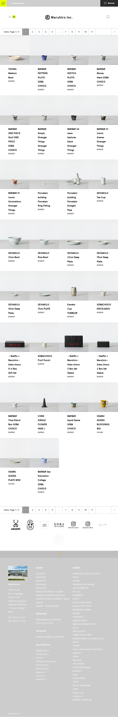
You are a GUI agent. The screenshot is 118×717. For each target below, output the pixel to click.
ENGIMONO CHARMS (82, 610)
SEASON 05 (41, 588)
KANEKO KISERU (80, 620)
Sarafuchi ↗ (41, 672)
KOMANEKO (78, 595)
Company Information (46, 661)
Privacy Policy (42, 665)
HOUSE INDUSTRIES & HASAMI (49, 592)
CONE (75, 689)
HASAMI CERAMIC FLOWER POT (50, 637)
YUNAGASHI (78, 617)
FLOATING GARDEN (81, 667)
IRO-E (75, 628)
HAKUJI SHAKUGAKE (82, 602)
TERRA (76, 656)
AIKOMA (76, 613)
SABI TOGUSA (79, 631)
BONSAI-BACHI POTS (82, 606)
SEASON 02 (41, 577)
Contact (39, 658)
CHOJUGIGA (78, 664)
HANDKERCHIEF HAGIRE (83, 584)
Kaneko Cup (78, 693)
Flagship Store (42, 650)
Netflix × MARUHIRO (82, 685)
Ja (9, 17)
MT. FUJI (77, 592)
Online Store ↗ (42, 668)
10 (86, 32)
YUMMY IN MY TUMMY (82, 635)
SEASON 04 (41, 584)
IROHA (76, 577)
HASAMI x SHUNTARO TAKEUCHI (50, 595)
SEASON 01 (41, 573)
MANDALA (77, 671)
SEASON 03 (41, 581)
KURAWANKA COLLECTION (48, 619)
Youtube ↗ (41, 676)
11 (92, 32)
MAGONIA (77, 660)
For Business (41, 654)
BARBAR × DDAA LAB (82, 700)
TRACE (76, 682)
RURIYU (76, 599)
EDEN (75, 675)
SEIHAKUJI (77, 696)
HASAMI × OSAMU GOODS (47, 606)
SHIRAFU (77, 646)
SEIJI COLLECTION (44, 623)
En (14, 17)
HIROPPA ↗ (41, 679)
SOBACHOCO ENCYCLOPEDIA (86, 573)
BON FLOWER (79, 678)
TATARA (76, 581)
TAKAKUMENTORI (80, 588)
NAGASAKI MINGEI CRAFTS (85, 624)
